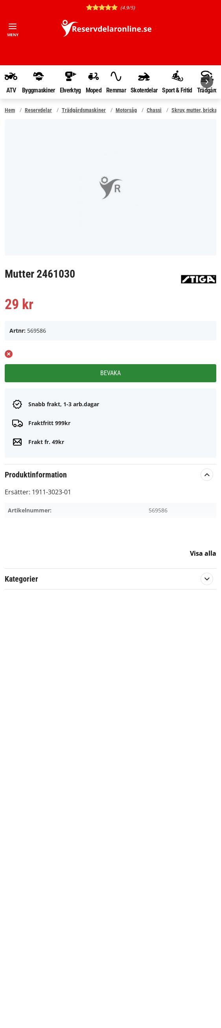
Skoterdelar (144, 82)
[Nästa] (207, 82)
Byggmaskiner (38, 82)
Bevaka (110, 373)
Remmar (116, 82)
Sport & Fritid (177, 82)
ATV (11, 82)
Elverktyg (70, 82)
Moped (94, 82)
